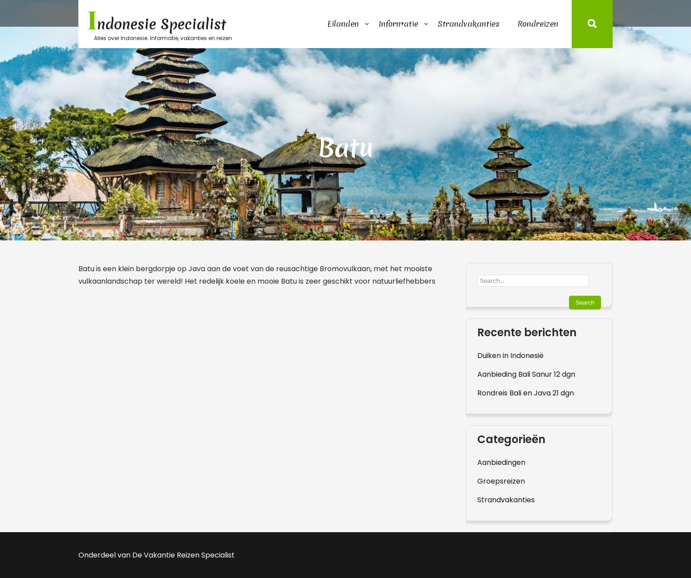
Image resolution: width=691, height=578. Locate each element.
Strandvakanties (469, 23)
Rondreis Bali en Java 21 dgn (525, 393)
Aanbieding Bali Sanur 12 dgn (526, 374)
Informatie (398, 23)
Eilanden (343, 23)
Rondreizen (537, 23)
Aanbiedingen (501, 462)
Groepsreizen (501, 481)
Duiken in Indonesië (510, 355)
